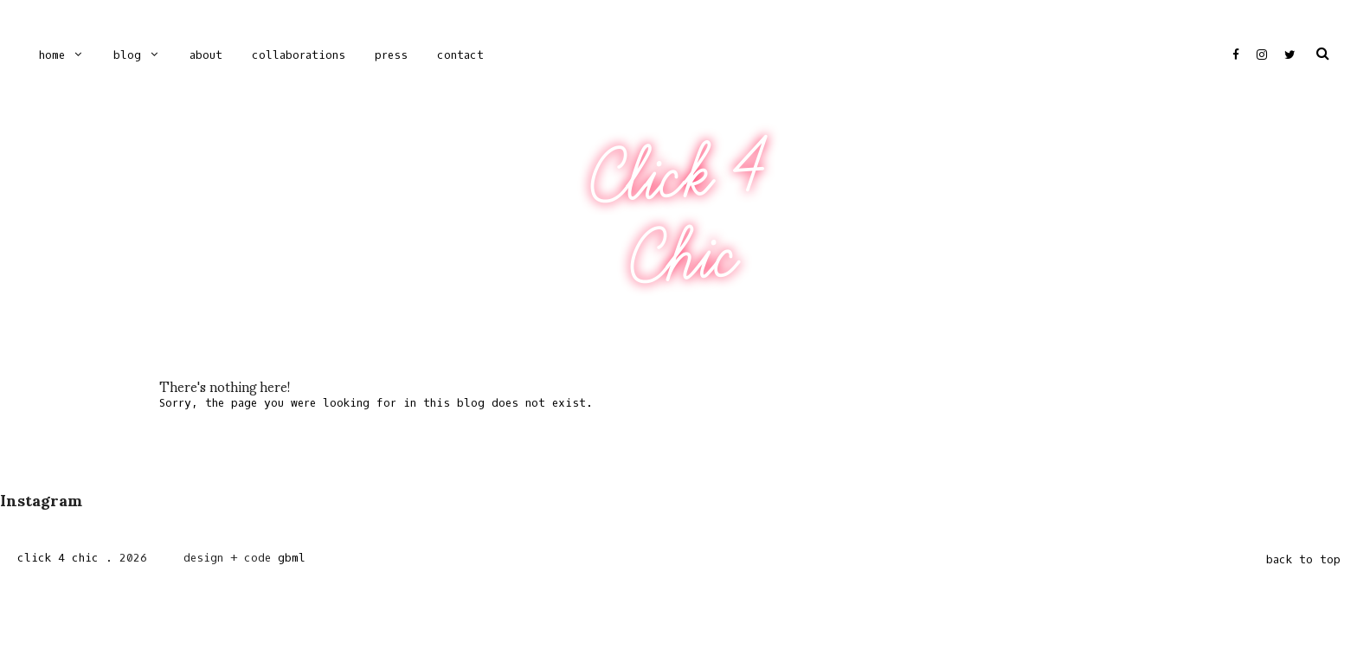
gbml (291, 557)
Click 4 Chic (677, 215)
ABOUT (206, 55)
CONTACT (460, 55)
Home (52, 55)
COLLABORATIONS (298, 55)
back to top (1303, 559)
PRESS (391, 55)
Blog (127, 55)
